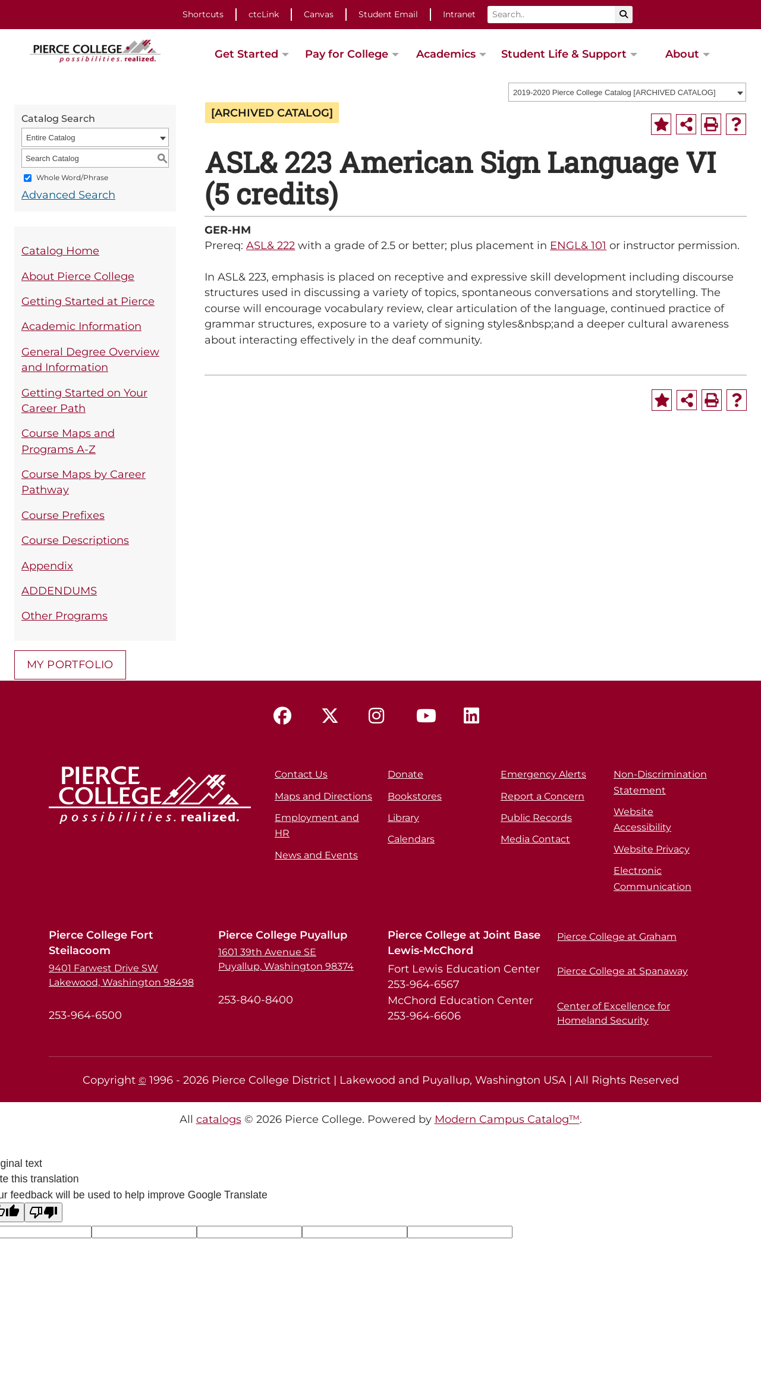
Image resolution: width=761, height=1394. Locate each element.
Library (403, 817)
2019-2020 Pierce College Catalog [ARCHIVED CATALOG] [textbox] (614, 92)
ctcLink (264, 14)
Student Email (388, 14)
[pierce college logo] (95, 50)
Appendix (47, 565)
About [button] (682, 54)
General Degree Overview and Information (90, 359)
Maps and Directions (323, 796)
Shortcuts (203, 14)
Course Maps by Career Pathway (83, 482)
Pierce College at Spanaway (622, 971)
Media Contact (535, 839)
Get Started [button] (246, 54)
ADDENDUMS (59, 590)
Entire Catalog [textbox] (50, 137)
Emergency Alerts (543, 774)
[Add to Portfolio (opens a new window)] (661, 124)
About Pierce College (77, 276)
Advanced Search (68, 194)
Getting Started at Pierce (88, 301)
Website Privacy (652, 849)
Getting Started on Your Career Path (84, 400)
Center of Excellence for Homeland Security (613, 1013)
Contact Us (301, 774)
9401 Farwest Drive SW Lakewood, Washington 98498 (121, 975)
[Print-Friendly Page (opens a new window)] (711, 124)
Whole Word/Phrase (72, 178)
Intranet (459, 14)
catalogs (218, 1119)
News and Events (316, 855)
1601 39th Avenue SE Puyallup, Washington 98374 (286, 959)
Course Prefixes (63, 515)
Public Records (536, 817)
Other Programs (64, 615)
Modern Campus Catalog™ (507, 1119)
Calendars (411, 839)
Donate (405, 774)
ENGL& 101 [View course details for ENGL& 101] (578, 245)
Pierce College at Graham (617, 936)
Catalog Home (60, 250)
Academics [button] (446, 54)
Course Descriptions (75, 540)
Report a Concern (542, 796)
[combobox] (627, 92)
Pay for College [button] (346, 54)
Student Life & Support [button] (564, 54)
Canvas (319, 14)
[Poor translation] (43, 1212)
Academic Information (81, 326)
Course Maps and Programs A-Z (68, 441)
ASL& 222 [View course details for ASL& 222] (270, 245)
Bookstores (415, 796)
